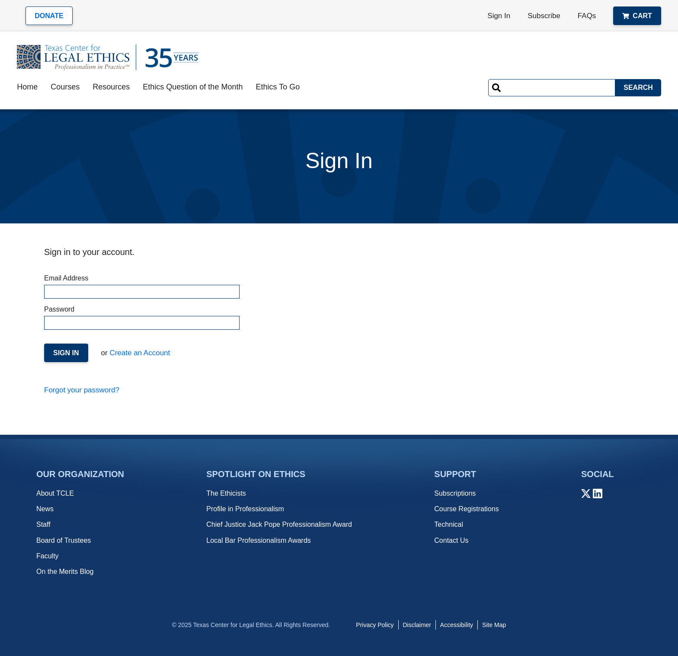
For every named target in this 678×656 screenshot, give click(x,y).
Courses (65, 87)
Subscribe (544, 16)
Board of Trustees (63, 540)
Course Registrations (466, 509)
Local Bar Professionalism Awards (258, 540)
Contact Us (451, 540)
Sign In (498, 16)
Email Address (141, 286)
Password (141, 318)
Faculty (47, 556)
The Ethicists (226, 493)
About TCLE (55, 493)
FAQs (587, 16)
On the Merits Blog (65, 571)
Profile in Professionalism (245, 509)
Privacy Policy (374, 624)
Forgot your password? (81, 390)
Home (27, 87)
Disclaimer (417, 624)
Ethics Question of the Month (193, 87)
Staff (43, 524)
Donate (49, 15)
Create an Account (139, 353)
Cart (637, 15)
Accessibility (456, 624)
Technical (448, 524)
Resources (111, 87)
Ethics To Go (278, 87)
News (45, 509)
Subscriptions (455, 493)
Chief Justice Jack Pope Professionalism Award (279, 524)
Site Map (494, 624)
